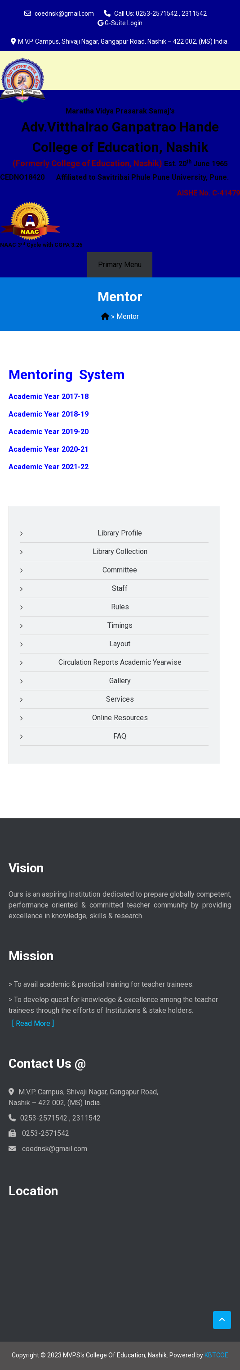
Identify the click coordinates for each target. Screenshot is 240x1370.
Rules (120, 607)
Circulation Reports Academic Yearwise (120, 662)
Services (120, 699)
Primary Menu (120, 264)
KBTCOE (216, 1355)
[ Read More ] (33, 1023)
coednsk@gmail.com (64, 13)
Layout (119, 644)
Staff (120, 588)
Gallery (120, 680)
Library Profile (120, 533)
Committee (119, 570)
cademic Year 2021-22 (51, 467)
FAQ (119, 736)
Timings (120, 625)
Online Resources (120, 717)
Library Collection (120, 551)
